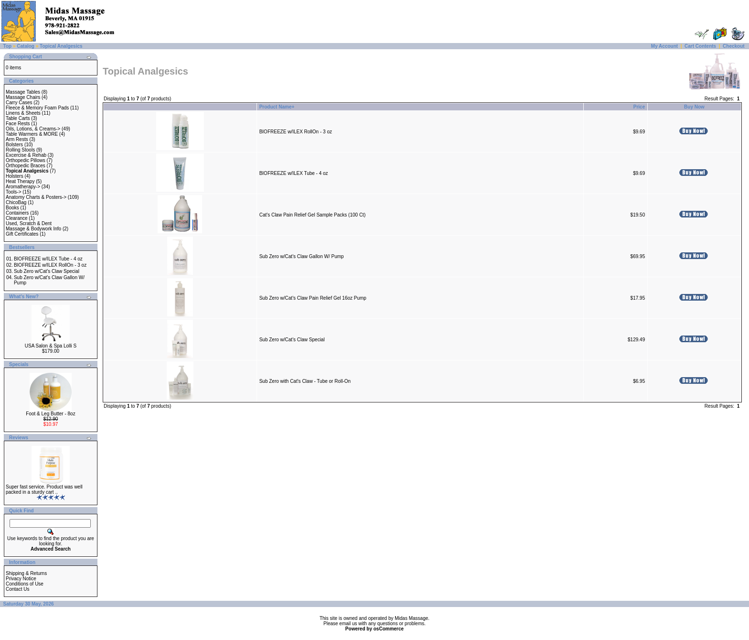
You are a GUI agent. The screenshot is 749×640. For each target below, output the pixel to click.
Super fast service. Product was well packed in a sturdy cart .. (44, 489)
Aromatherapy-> (23, 186)
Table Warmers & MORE (32, 134)
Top (7, 46)
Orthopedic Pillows (25, 160)
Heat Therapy (20, 181)
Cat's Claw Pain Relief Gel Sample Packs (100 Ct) (312, 214)
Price (639, 106)
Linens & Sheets (23, 113)
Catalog (25, 46)
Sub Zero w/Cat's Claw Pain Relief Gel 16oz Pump (312, 298)
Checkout (734, 46)
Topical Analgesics (61, 46)
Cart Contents (700, 46)
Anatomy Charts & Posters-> (36, 197)
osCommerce (389, 628)
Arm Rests (17, 139)
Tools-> (13, 192)
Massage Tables (23, 92)
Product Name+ (277, 106)
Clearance (17, 218)
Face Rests (18, 123)
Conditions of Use (24, 583)
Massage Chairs (23, 97)
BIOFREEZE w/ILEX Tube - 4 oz (48, 258)
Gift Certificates (22, 234)
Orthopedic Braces (25, 165)
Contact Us (17, 589)
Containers (17, 213)
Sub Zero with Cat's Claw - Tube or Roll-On (305, 381)
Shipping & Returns (26, 573)
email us (348, 623)
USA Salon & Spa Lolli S (50, 345)
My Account (664, 46)
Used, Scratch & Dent (29, 223)
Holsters (14, 176)
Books (12, 207)
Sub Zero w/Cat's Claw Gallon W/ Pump (301, 256)
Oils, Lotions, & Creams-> (33, 128)
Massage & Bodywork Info (33, 228)
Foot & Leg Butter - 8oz (50, 413)
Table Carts (18, 118)
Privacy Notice (21, 578)
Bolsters (14, 144)
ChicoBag (16, 202)
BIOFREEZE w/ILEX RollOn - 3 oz (50, 265)
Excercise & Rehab (26, 155)
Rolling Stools (20, 149)
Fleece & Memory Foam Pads (37, 107)
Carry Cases (19, 102)
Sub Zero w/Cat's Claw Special (46, 271)
